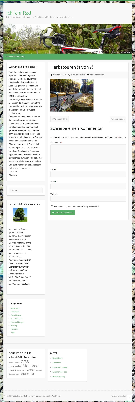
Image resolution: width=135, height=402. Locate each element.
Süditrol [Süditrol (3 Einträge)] (25, 373)
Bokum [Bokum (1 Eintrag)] (11, 362)
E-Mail (53, 182)
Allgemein (15, 308)
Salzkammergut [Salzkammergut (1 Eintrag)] (14, 374)
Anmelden (56, 363)
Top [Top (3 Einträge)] (32, 373)
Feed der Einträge (59, 367)
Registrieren (57, 358)
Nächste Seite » (118, 119)
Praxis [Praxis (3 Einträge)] (12, 370)
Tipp (13, 332)
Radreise (14, 329)
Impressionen (16, 319)
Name (53, 169)
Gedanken (15, 312)
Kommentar (56, 142)
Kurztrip (14, 325)
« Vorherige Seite (59, 119)
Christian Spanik (59, 75)
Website (54, 194)
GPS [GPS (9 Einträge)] (25, 362)
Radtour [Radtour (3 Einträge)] (29, 370)
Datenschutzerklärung (15, 56)
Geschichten (16, 315)
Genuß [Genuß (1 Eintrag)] (17, 362)
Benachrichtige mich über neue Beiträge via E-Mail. (77, 206)
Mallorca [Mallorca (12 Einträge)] (31, 365)
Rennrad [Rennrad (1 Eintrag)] (39, 370)
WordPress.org (58, 376)
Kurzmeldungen (17, 322)
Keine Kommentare (97, 75)
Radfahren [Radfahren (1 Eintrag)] (20, 370)
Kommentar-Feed (59, 372)
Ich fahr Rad (18, 13)
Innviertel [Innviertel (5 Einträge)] (15, 366)
